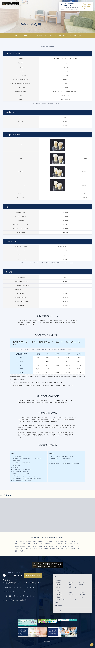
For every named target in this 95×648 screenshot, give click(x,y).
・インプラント (71, 599)
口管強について (71, 587)
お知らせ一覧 (77, 35)
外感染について (60, 587)
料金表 (50, 35)
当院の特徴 (70, 582)
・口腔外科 (82, 597)
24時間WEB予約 (33, 575)
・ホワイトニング (72, 597)
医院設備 (58, 584)
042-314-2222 (15, 575)
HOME (15, 35)
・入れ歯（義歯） (60, 599)
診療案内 (39, 35)
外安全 (81, 584)
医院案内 (69, 584)
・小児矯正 (70, 595)
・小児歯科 (59, 595)
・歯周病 (81, 592)
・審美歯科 (59, 597)
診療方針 (58, 582)
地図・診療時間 (63, 35)
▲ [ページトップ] (91, 644)
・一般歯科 (59, 592)
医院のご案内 (27, 35)
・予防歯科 (70, 592)
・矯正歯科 (82, 595)
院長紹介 (81, 582)
